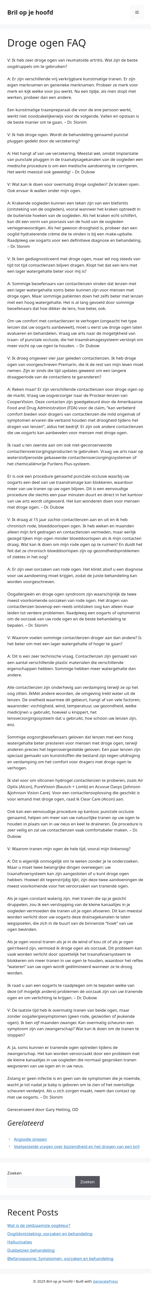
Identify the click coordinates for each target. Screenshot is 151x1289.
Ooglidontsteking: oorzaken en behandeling (49, 1233)
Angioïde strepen (30, 1139)
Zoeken (14, 1173)
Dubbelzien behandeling (31, 1250)
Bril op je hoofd (30, 12)
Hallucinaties (19, 1242)
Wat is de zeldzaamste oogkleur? (38, 1225)
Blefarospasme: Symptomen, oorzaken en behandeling (60, 1258)
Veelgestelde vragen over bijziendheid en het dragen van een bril (76, 1146)
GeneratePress (105, 1281)
